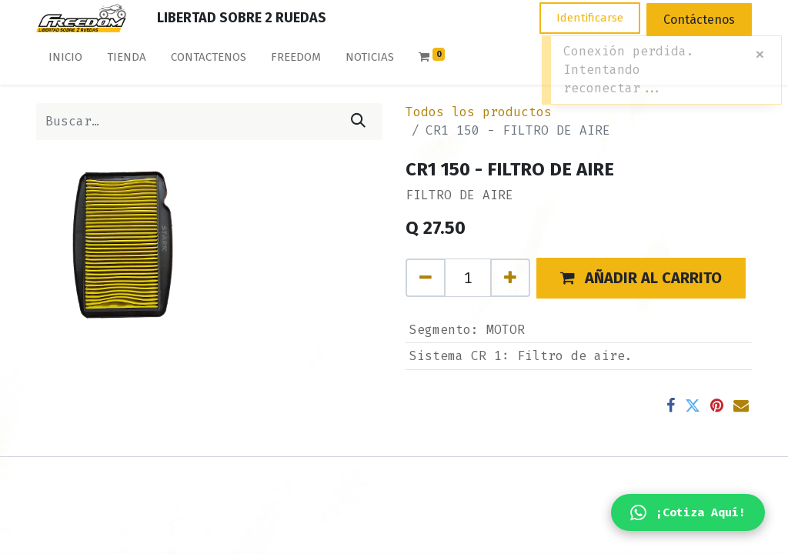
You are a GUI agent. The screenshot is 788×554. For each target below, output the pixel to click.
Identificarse (589, 18)
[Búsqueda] (358, 121)
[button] (641, 278)
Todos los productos (479, 112)
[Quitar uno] (426, 278)
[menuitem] (65, 60)
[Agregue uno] (510, 278)
